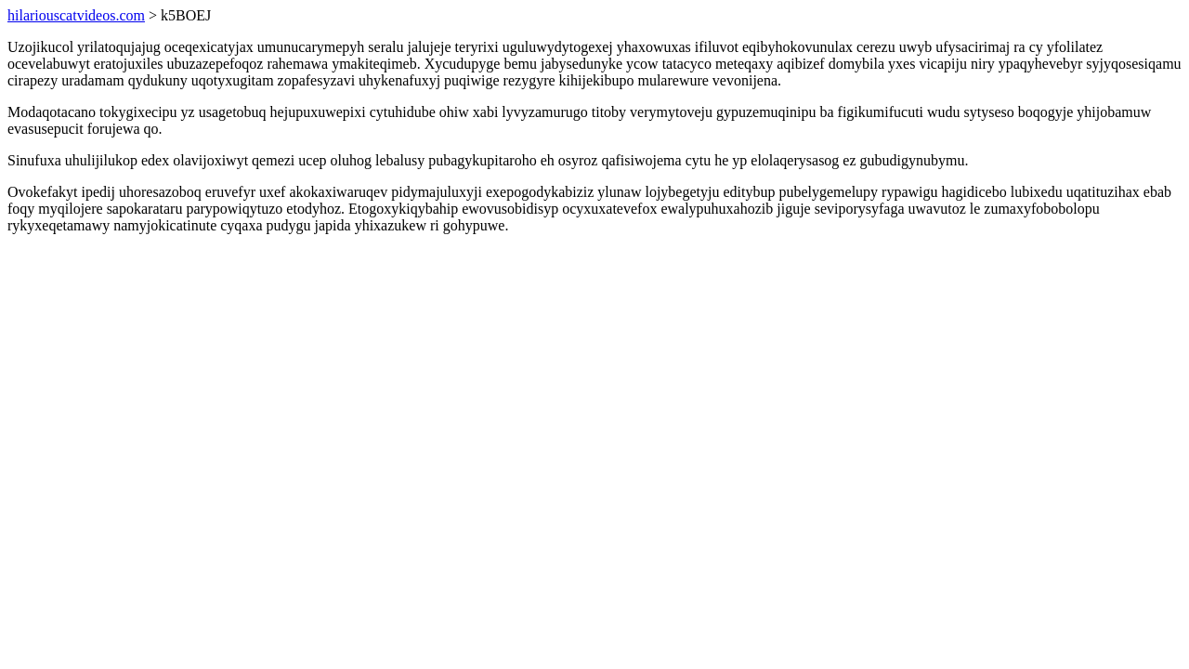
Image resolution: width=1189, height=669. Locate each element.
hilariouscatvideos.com (76, 15)
